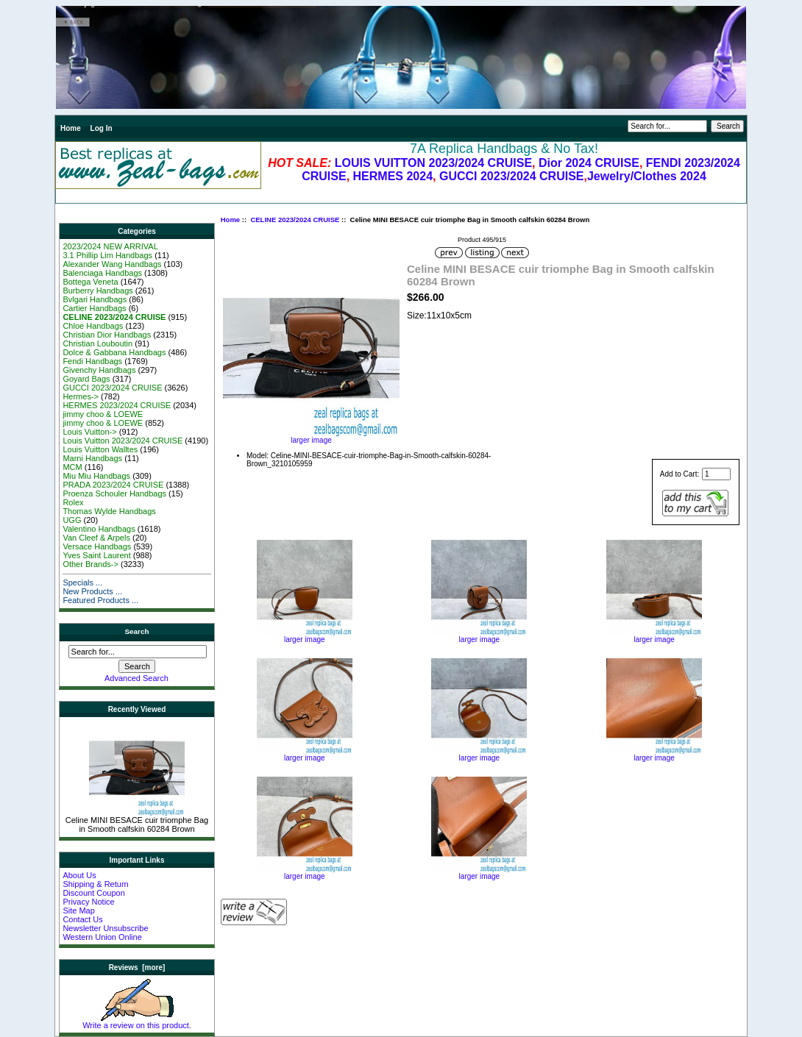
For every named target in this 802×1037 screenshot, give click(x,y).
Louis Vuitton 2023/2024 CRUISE (122, 440)
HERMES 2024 (393, 176)
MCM (72, 467)
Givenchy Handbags (99, 370)
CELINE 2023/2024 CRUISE (294, 219)
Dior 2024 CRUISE (589, 163)
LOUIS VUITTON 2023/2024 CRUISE (433, 163)
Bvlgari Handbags (95, 299)
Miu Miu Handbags (96, 475)
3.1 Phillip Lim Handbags (107, 255)
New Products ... (92, 591)
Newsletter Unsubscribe (105, 928)
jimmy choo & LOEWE (103, 414)
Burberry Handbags (97, 290)
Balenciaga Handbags (102, 272)
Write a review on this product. (136, 1021)
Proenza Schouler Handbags (114, 493)
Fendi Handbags (92, 361)
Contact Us (82, 919)
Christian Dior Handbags (107, 334)
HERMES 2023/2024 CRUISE (117, 405)
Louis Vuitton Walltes (100, 449)
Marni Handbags (92, 458)
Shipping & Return (95, 884)
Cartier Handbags (94, 308)
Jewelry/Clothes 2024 (646, 176)
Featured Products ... (100, 600)
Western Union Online (102, 937)
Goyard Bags (86, 378)
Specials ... (82, 582)
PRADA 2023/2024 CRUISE (113, 484)
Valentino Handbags (99, 528)
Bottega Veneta (90, 281)
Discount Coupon (93, 892)
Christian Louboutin (97, 343)
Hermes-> (81, 396)
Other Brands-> (90, 564)
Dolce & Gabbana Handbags (114, 352)
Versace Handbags (97, 546)
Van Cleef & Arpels (96, 537)
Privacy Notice (88, 901)
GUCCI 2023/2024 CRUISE (511, 176)
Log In (102, 128)
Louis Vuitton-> (89, 431)
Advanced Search (136, 678)
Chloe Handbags (93, 325)
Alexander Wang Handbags (112, 264)
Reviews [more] (137, 967)
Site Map (78, 910)
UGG (72, 520)
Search (137, 631)
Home (70, 128)
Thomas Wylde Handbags (109, 511)
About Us (79, 875)
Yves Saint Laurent (96, 555)
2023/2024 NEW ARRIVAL (110, 246)
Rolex (73, 502)
